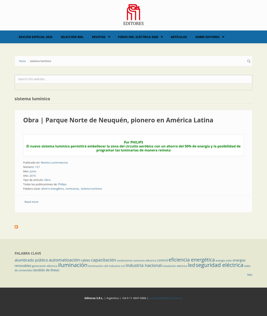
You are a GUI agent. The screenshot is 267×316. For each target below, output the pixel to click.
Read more (31, 202)
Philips (62, 184)
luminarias (72, 188)
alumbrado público (31, 260)
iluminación (73, 265)
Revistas (98, 37)
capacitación (103, 260)
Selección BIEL (72, 37)
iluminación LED (98, 266)
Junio (33, 171)
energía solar (223, 260)
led (191, 265)
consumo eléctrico (144, 260)
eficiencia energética (192, 259)
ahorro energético (52, 188)
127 (37, 167)
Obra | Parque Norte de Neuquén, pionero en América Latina (118, 120)
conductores (124, 260)
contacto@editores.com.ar (165, 298)
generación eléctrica (45, 266)
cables (85, 260)
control (162, 260)
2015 (33, 176)
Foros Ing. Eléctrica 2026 (138, 37)
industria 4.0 (117, 266)
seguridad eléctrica (219, 265)
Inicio (22, 61)
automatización (64, 260)
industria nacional (144, 265)
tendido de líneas (46, 270)
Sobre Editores (207, 37)
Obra (47, 180)
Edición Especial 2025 (36, 37)
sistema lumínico (91, 188)
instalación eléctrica (174, 266)
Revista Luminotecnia (54, 162)
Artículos (179, 37)
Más (249, 275)
